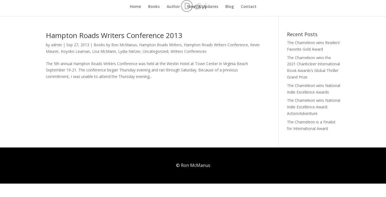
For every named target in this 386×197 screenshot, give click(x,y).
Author (173, 7)
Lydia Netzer (129, 51)
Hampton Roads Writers (160, 44)
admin (56, 44)
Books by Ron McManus (115, 44)
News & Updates (202, 7)
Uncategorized (155, 51)
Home (135, 7)
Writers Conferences (188, 51)
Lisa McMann (104, 51)
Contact (248, 7)
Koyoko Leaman (75, 51)
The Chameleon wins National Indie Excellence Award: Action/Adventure (313, 107)
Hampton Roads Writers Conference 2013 (114, 35)
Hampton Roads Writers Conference (216, 44)
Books (154, 7)
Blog (229, 7)
